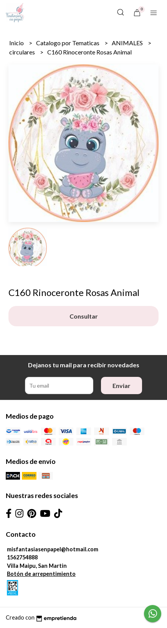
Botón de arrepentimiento (41, 573)
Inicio (17, 42)
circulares (22, 52)
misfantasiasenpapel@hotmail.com (52, 549)
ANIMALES (128, 42)
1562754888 (22, 557)
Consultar (83, 316)
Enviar (121, 385)
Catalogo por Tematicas (68, 42)
